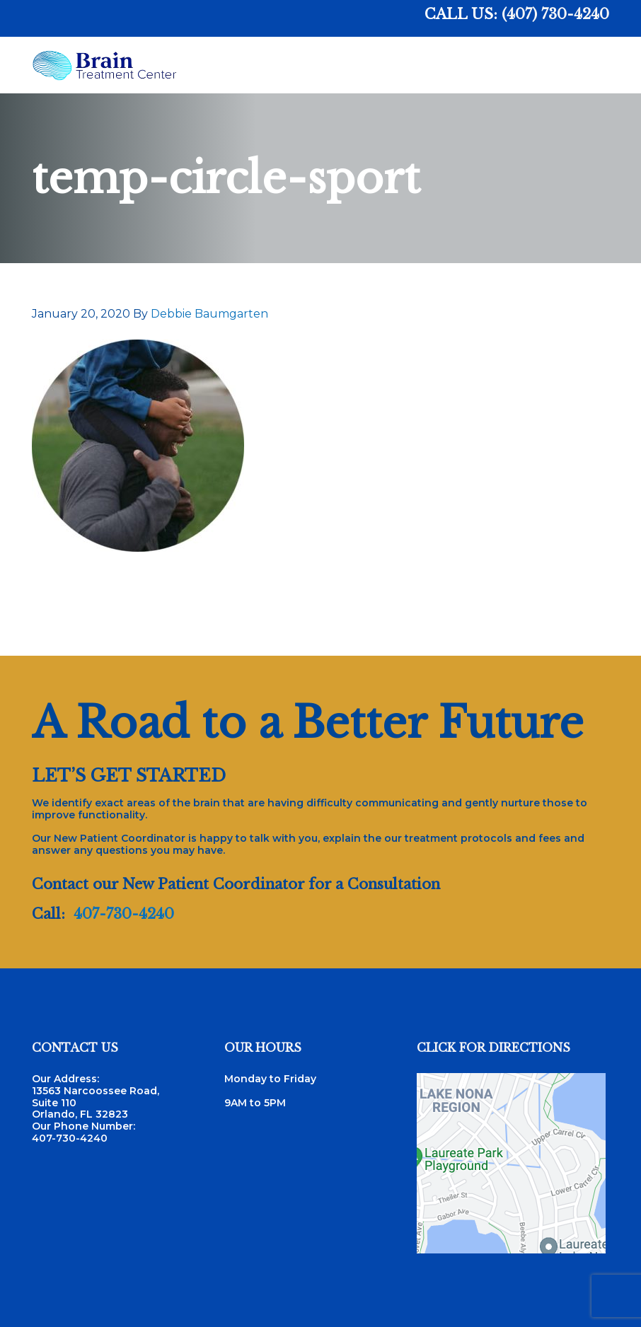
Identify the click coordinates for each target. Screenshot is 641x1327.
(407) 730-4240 (555, 14)
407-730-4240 (124, 913)
